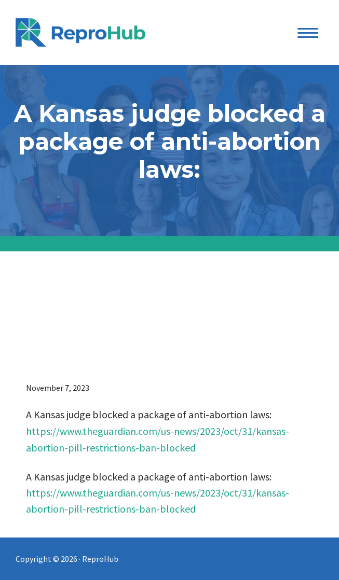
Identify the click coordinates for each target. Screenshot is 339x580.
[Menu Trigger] (307, 32)
